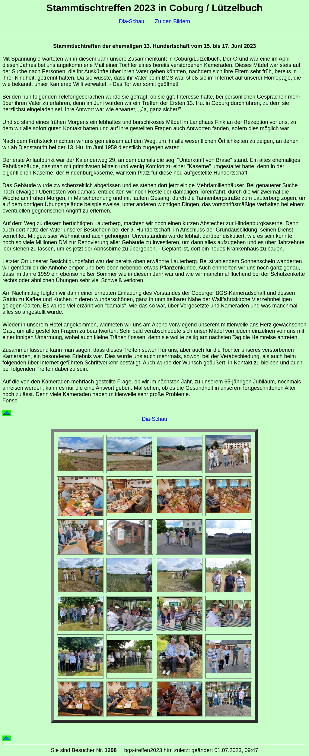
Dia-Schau (131, 21)
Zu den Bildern (172, 21)
